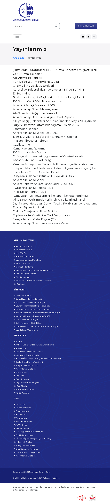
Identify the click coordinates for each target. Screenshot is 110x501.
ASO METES (20, 425)
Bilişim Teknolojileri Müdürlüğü (29, 302)
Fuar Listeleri (20, 372)
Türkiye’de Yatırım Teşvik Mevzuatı (36, 81)
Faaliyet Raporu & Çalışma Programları (33, 270)
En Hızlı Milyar (22, 93)
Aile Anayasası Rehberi (27, 77)
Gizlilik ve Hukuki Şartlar (24, 478)
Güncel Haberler (22, 407)
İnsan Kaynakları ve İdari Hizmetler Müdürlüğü (37, 312)
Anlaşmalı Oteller (23, 442)
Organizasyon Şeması (25, 273)
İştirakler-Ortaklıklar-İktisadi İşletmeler (33, 280)
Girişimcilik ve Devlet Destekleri (33, 85)
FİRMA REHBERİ (86, 26)
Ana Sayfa (18, 57)
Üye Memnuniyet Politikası (27, 260)
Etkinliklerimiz (21, 411)
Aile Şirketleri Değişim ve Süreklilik (35, 113)
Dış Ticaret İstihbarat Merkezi (28, 351)
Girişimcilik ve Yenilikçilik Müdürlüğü (32, 309)
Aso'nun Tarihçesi (23, 246)
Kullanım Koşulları (51, 478)
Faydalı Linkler (21, 379)
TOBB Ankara (21, 393)
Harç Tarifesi (20, 253)
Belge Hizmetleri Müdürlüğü (28, 299)
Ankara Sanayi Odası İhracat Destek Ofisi (34, 344)
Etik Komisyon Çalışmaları (27, 452)
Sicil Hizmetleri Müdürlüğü (27, 323)
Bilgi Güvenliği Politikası (26, 449)
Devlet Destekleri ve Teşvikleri (28, 362)
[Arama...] (33, 26)
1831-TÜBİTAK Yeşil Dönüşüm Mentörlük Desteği (37, 358)
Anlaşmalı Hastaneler (25, 445)
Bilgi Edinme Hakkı (23, 435)
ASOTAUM (20, 348)
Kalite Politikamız (23, 249)
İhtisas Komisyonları (24, 389)
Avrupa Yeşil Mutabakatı (26, 355)
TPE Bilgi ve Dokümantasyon (28, 431)
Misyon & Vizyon (22, 263)
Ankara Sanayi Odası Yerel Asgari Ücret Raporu (43, 117)
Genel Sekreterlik (22, 295)
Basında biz (20, 414)
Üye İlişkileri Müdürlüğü (26, 330)
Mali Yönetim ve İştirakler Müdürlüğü (32, 316)
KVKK (39, 478)
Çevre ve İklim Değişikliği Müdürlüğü (32, 306)
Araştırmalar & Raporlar (26, 365)
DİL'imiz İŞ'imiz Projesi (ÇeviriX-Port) (32, 438)
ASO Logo (19, 284)
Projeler (18, 341)
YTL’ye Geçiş (21, 121)
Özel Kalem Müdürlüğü (26, 319)
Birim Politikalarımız (24, 256)
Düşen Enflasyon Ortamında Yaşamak (37, 125)
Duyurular (19, 404)
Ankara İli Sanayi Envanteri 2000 (34, 105)
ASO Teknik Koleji (23, 421)
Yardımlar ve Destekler (25, 369)
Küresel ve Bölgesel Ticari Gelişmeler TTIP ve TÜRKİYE (49, 89)
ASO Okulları (21, 386)
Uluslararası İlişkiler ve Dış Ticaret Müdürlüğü (36, 326)
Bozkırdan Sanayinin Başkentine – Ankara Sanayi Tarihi (48, 97)
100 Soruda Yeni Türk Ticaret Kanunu (37, 101)
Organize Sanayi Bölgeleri (27, 382)
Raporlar (19, 375)
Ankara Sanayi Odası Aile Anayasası (35, 109)
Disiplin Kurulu (22, 277)
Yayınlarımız (20, 418)
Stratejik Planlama (23, 267)
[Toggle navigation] (17, 37)
